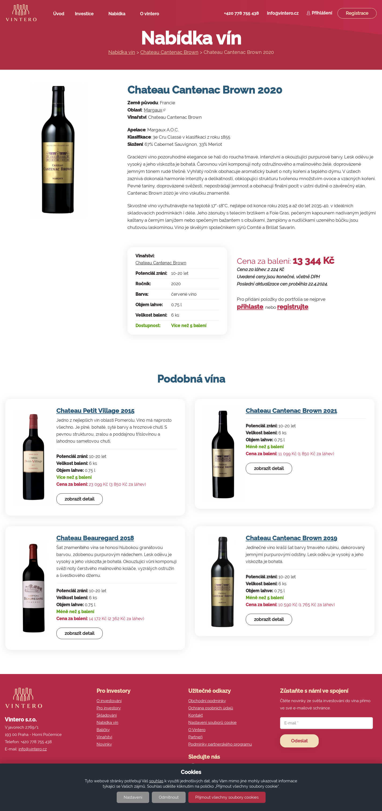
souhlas (156, 781)
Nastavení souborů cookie (212, 722)
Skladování (107, 715)
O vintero (151, 15)
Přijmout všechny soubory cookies (227, 797)
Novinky (104, 744)
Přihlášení (322, 13)
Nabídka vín (121, 52)
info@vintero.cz (283, 13)
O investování (109, 700)
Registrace (357, 13)
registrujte (292, 306)
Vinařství (104, 737)
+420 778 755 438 (241, 13)
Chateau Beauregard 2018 (95, 538)
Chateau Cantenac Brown (169, 52)
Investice (86, 15)
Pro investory (109, 708)
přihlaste (250, 306)
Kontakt (195, 715)
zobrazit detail (79, 499)
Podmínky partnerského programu (220, 744)
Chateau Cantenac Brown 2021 (291, 410)
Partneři (195, 737)
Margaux (155, 110)
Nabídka (118, 15)
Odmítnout (169, 797)
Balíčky (103, 729)
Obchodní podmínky (207, 700)
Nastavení (133, 797)
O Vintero (196, 729)
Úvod (58, 13)
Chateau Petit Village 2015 (95, 410)
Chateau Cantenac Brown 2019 (291, 538)
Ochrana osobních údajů (210, 708)
